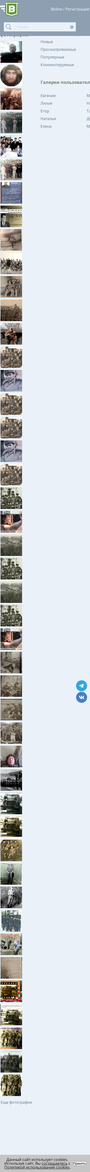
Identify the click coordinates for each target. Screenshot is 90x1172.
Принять (79, 1163)
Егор (45, 111)
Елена (46, 126)
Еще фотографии (16, 1102)
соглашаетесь (54, 1163)
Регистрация (77, 9)
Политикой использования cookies (37, 1167)
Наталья (48, 118)
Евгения (48, 95)
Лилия (46, 103)
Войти (56, 9)
